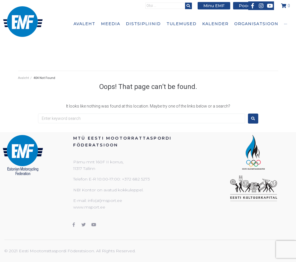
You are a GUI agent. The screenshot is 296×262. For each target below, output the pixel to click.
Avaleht (23, 78)
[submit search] (191, 5)
